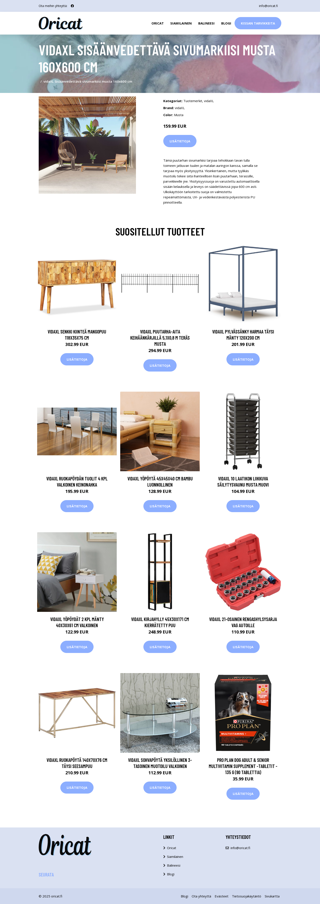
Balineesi (206, 23)
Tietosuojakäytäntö (246, 896)
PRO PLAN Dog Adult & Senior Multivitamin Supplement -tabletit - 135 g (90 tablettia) (243, 766)
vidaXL (209, 101)
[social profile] (72, 6)
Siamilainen (181, 23)
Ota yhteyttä (201, 896)
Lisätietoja (180, 141)
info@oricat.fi (268, 6)
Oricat (157, 23)
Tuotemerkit (192, 101)
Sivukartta (272, 896)
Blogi (226, 23)
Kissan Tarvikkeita (258, 23)
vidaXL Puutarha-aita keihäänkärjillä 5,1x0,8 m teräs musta (160, 338)
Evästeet (221, 896)
